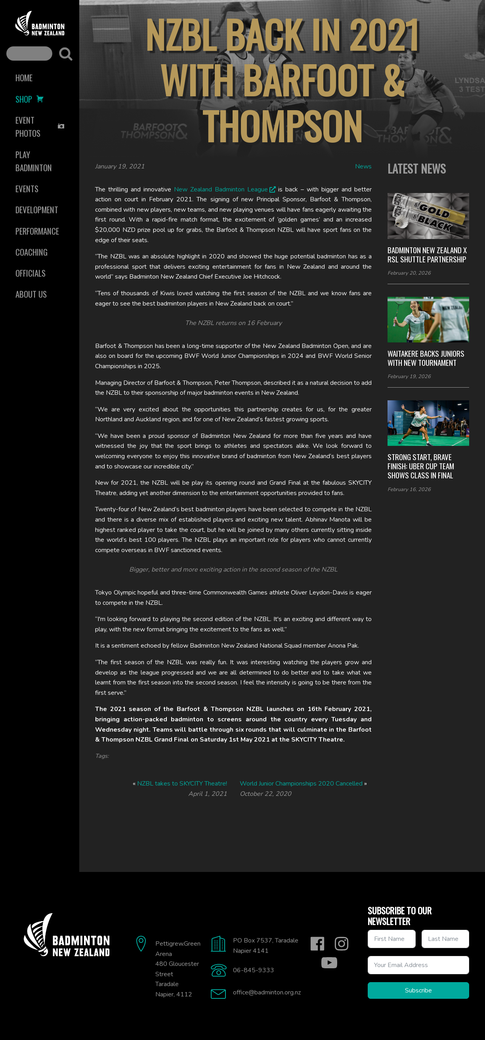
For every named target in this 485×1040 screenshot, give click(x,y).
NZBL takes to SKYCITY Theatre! (182, 783)
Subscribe (418, 990)
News (363, 166)
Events (26, 188)
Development (36, 209)
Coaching (31, 252)
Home (23, 77)
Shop (29, 99)
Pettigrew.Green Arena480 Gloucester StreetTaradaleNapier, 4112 (177, 969)
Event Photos (40, 126)
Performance (37, 231)
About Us (31, 294)
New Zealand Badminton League (221, 189)
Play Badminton (33, 161)
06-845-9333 (253, 970)
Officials (30, 273)
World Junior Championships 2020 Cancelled (301, 783)
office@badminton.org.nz (267, 992)
